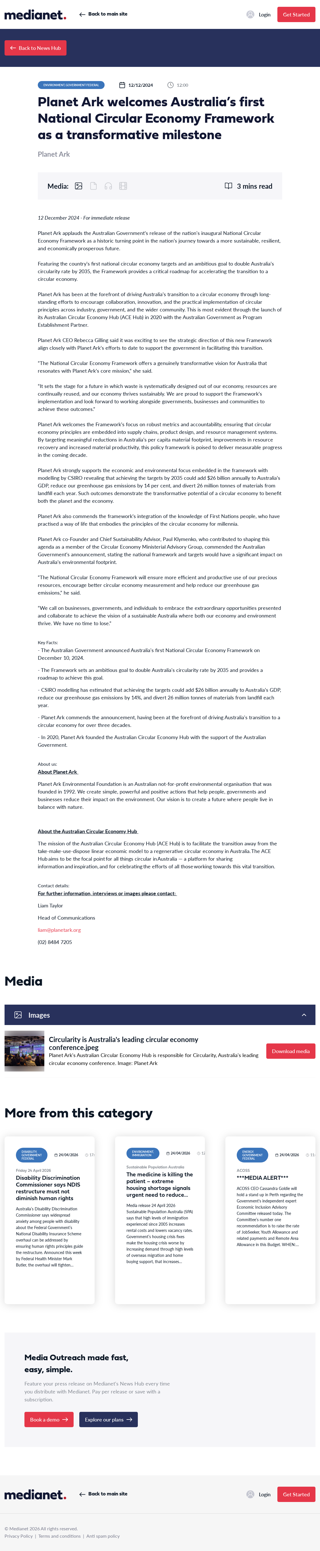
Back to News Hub (35, 47)
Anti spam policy (103, 1536)
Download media (291, 1050)
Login (258, 14)
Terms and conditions (59, 1536)
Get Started (296, 14)
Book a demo (49, 1419)
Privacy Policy (19, 1536)
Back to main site (103, 14)
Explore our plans (108, 1419)
